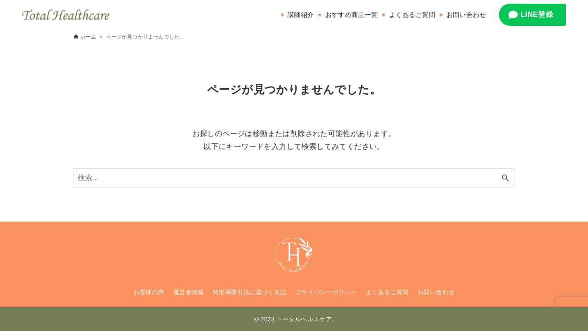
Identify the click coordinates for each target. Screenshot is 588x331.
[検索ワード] (294, 178)
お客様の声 (149, 292)
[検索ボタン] (505, 178)
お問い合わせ (436, 292)
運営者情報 (188, 292)
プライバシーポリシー (326, 292)
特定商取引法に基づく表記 (250, 292)
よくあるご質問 (387, 292)
